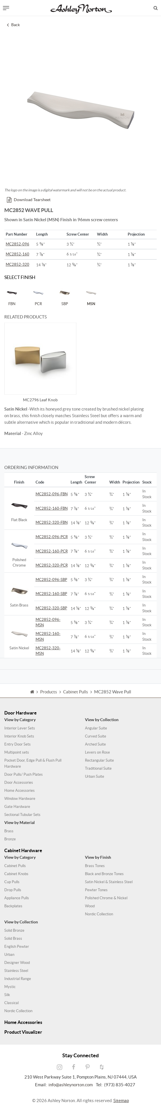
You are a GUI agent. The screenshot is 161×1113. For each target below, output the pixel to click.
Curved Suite (95, 736)
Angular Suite (96, 728)
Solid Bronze (14, 930)
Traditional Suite (98, 768)
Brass (8, 831)
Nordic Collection (99, 914)
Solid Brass (13, 938)
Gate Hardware (17, 806)
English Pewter (16, 946)
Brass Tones (95, 866)
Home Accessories (19, 790)
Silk (7, 995)
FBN (11, 295)
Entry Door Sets (17, 744)
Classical (11, 1003)
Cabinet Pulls (15, 866)
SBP (64, 295)
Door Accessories (18, 782)
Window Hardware (19, 798)
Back (13, 24)
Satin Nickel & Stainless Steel (109, 882)
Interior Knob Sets (19, 736)
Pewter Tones (96, 890)
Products (48, 697)
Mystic (9, 987)
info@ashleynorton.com (71, 1084)
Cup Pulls (12, 882)
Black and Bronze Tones (104, 874)
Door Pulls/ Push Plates (23, 774)
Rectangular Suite (99, 760)
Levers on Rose (97, 752)
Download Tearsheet (29, 199)
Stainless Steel (16, 970)
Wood (90, 906)
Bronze (10, 839)
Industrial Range (17, 979)
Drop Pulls (12, 890)
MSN (91, 295)
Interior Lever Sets (19, 728)
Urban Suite (94, 776)
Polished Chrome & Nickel (106, 898)
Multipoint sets (16, 752)
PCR (38, 295)
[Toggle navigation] (6, 8)
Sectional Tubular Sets (22, 814)
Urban (9, 954)
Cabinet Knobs (16, 874)
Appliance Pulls (16, 898)
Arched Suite (95, 744)
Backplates (13, 906)
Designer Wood (17, 962)
